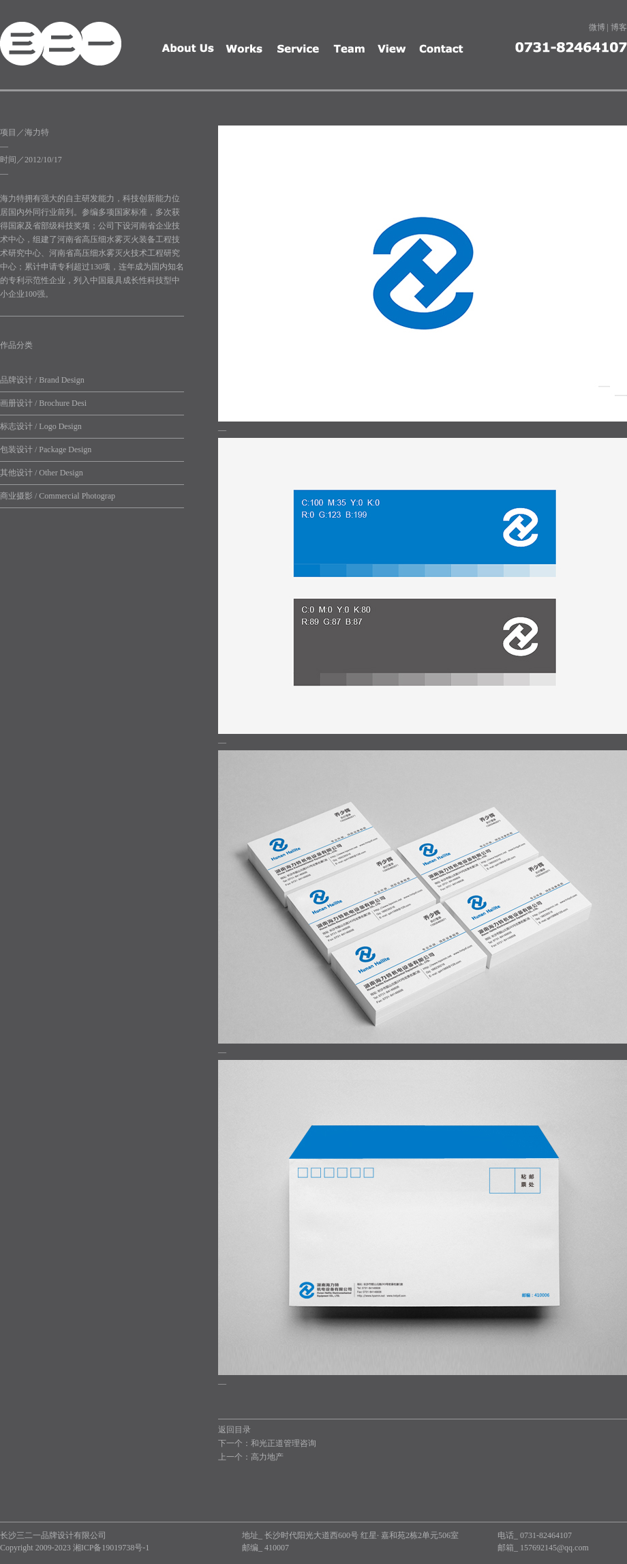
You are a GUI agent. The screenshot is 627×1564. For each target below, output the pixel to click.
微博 (597, 27)
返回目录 (234, 1429)
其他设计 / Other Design (41, 472)
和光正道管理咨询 (283, 1443)
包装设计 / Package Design (45, 449)
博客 (619, 27)
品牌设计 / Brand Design (42, 380)
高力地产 (267, 1457)
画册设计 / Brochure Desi (43, 403)
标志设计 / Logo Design (41, 426)
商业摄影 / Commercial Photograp (57, 496)
